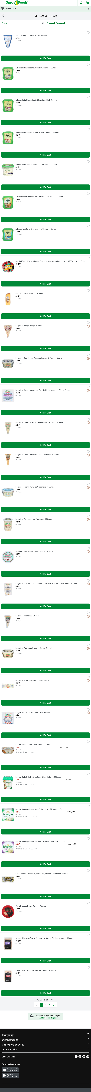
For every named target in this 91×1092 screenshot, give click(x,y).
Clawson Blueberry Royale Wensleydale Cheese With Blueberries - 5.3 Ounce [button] (44, 938)
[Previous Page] (36, 1005)
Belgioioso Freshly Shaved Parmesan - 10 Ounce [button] (34, 519)
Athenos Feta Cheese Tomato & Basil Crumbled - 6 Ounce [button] (37, 132)
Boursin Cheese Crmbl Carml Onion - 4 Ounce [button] (33, 745)
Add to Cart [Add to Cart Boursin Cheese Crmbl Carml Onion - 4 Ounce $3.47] (45, 767)
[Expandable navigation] (2, 3)
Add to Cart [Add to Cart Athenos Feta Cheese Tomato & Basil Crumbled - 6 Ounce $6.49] (45, 155)
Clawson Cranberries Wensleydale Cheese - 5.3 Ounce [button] (36, 970)
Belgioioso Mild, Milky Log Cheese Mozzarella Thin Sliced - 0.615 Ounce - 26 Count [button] (46, 584)
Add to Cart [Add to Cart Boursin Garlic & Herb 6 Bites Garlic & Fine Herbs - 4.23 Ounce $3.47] (45, 800)
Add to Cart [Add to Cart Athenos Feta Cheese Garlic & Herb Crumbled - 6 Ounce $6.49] (45, 123)
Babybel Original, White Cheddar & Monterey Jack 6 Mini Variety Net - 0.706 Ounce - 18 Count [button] (50, 261)
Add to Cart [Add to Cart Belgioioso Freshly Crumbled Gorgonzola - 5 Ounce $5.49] (45, 509)
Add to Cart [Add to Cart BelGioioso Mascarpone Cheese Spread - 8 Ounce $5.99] (45, 574)
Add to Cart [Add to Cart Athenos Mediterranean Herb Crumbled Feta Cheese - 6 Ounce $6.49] (45, 219)
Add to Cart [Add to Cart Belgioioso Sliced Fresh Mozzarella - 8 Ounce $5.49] (45, 703)
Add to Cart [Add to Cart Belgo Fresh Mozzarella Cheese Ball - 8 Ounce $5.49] (45, 735)
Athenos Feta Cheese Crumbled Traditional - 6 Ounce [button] (36, 68)
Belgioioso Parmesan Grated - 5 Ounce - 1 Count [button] (34, 648)
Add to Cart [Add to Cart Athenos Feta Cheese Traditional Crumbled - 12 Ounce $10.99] (45, 187)
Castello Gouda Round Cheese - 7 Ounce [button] (31, 906)
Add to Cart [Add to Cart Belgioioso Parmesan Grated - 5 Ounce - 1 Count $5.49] (45, 671)
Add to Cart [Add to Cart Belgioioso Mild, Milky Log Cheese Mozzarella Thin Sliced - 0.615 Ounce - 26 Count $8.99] (45, 606)
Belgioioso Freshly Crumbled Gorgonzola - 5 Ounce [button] (35, 487)
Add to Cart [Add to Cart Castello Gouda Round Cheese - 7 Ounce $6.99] (45, 928)
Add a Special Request (48, 1018)
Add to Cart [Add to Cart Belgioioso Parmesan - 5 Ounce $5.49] (45, 638)
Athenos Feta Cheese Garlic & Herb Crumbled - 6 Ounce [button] (36, 100)
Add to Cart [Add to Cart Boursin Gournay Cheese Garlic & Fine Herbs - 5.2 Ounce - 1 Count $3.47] (45, 832)
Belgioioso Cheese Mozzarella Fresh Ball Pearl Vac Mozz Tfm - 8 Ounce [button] (43, 390)
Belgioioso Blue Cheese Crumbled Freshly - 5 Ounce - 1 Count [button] (39, 358)
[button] (81, 3)
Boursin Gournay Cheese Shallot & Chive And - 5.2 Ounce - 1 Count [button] (40, 842)
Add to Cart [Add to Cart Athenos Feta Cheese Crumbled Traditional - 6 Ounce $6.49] (45, 90)
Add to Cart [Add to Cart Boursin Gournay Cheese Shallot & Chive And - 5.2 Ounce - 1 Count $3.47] (45, 864)
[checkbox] (88, 33)
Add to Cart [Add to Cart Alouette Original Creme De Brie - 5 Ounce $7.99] (45, 58)
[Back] (3, 15)
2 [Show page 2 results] (45, 1005)
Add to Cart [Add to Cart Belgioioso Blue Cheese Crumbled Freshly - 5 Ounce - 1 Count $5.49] (45, 380)
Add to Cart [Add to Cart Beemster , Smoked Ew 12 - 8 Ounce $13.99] (45, 316)
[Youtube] (87, 1057)
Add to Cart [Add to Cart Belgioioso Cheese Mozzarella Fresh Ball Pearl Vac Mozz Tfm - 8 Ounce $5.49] (45, 413)
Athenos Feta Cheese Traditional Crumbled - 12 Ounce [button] (36, 165)
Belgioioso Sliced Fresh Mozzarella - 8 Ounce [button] (32, 680)
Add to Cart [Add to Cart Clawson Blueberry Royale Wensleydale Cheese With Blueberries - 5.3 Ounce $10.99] (45, 961)
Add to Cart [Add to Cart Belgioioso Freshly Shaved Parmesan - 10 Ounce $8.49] (45, 542)
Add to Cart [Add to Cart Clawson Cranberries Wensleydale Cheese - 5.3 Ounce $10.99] (45, 993)
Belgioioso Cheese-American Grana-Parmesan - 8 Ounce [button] (37, 455)
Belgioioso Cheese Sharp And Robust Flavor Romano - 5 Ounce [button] (39, 422)
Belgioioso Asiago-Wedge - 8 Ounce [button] (29, 326)
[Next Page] (54, 1005)
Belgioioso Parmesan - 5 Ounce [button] (27, 616)
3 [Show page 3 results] (49, 1005)
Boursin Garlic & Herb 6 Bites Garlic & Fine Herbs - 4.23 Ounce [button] (38, 777)
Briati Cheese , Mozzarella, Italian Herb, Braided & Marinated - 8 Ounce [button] (42, 874)
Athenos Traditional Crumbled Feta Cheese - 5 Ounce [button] (36, 229)
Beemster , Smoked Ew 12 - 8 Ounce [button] (29, 294)
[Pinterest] (79, 1057)
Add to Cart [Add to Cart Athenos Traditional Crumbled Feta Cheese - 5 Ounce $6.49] (45, 252)
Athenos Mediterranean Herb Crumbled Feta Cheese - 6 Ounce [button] (39, 197)
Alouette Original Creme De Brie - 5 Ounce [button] (31, 36)
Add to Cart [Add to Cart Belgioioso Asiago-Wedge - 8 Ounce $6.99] (45, 348)
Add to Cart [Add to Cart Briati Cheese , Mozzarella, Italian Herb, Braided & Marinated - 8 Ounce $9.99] (45, 896)
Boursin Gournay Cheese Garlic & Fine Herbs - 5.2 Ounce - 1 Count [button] (40, 809)
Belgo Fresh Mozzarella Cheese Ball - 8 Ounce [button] (33, 713)
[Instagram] (83, 1057)
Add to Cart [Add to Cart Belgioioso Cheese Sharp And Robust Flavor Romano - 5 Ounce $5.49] (45, 445)
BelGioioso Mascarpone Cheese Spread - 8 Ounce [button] (34, 551)
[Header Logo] (16, 2)
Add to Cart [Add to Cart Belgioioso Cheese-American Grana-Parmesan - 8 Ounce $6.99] (45, 477)
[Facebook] (76, 1057)
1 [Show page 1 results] (41, 1005)
